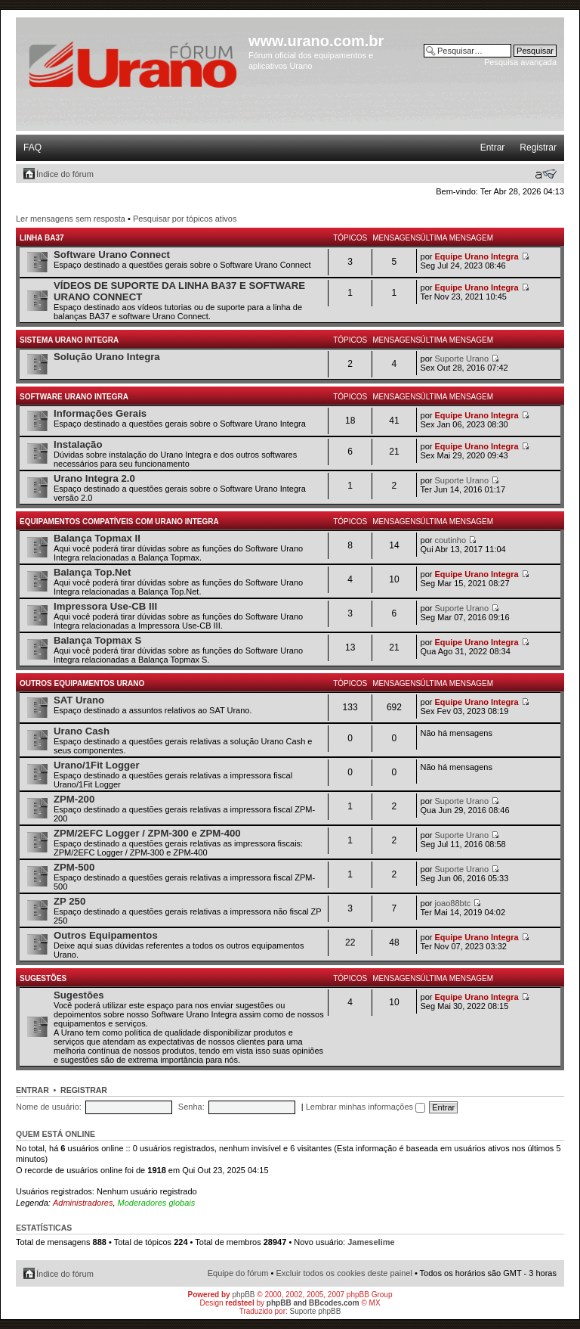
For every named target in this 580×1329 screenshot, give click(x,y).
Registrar (538, 147)
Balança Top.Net (92, 572)
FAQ (32, 147)
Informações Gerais (100, 413)
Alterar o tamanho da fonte (546, 174)
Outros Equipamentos (106, 935)
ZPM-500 (74, 867)
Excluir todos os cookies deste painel (344, 1273)
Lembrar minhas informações (366, 1106)
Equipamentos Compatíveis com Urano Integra (119, 521)
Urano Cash (82, 731)
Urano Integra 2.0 (94, 478)
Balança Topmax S (97, 640)
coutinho (451, 540)
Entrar (492, 147)
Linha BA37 (42, 238)
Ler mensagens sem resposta (70, 218)
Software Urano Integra (74, 397)
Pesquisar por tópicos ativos (185, 218)
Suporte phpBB (315, 1311)
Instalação (78, 444)
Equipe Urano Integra (477, 256)
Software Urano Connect (112, 254)
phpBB (243, 1294)
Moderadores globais (157, 1202)
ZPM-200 (74, 799)
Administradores (83, 1202)
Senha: (191, 1106)
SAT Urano (79, 700)
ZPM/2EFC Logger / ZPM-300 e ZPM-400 (147, 833)
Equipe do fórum (238, 1273)
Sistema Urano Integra (69, 340)
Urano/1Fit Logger (97, 765)
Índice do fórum (65, 174)
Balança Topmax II (97, 538)
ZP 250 (69, 901)
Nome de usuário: (49, 1106)
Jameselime (370, 1242)
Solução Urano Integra (107, 356)
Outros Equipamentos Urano (82, 683)
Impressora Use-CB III (105, 606)
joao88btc (453, 903)
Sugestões (43, 978)
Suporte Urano (462, 358)
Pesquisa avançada (520, 62)
